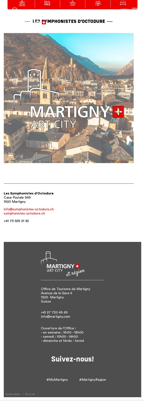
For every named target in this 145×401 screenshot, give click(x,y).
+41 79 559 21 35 (16, 221)
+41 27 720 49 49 (54, 312)
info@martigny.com (55, 316)
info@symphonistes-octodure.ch (29, 209)
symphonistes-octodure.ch (24, 213)
